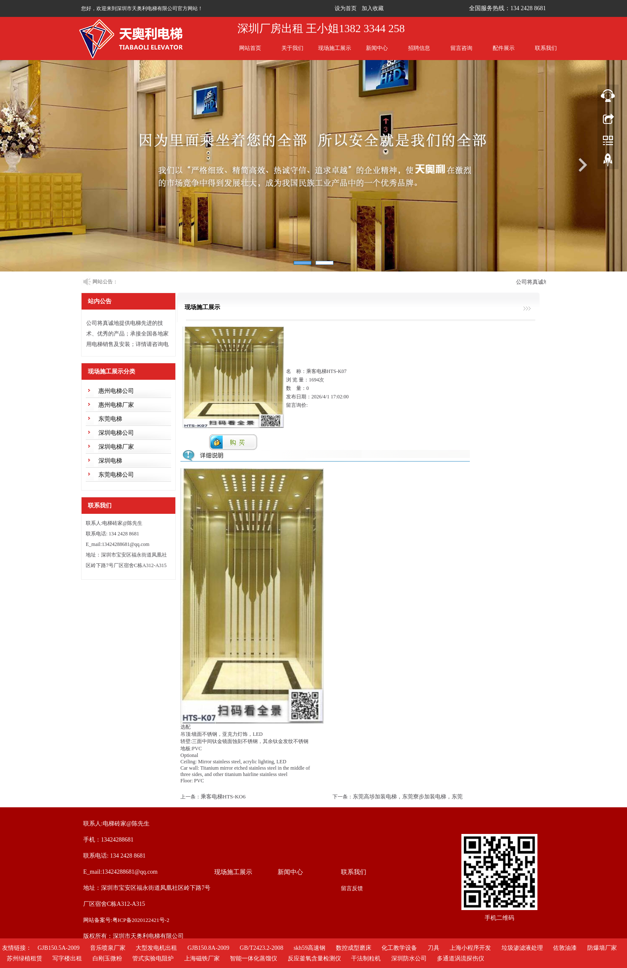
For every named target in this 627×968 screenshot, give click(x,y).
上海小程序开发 (470, 948)
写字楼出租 (67, 958)
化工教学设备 (399, 948)
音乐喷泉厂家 (107, 948)
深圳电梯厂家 (116, 447)
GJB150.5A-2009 (58, 948)
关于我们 (292, 48)
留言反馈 (352, 888)
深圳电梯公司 (116, 433)
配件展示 (504, 48)
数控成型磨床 (353, 948)
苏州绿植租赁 (24, 958)
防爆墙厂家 (602, 948)
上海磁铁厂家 (202, 958)
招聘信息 (419, 48)
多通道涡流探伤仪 (460, 958)
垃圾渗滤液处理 (522, 948)
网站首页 (250, 48)
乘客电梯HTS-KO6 (223, 796)
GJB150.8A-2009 (208, 948)
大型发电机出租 (156, 948)
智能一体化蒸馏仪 (253, 958)
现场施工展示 (334, 48)
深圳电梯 (110, 461)
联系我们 (546, 48)
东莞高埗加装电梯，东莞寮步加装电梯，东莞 (408, 796)
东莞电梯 (110, 419)
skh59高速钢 (309, 948)
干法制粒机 (366, 958)
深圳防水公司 (409, 958)
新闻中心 (377, 48)
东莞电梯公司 (116, 475)
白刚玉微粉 (107, 958)
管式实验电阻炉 (153, 958)
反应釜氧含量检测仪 (314, 958)
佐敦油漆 (565, 948)
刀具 (433, 948)
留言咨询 (461, 48)
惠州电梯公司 (116, 391)
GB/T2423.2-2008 (261, 948)
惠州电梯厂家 (116, 405)
